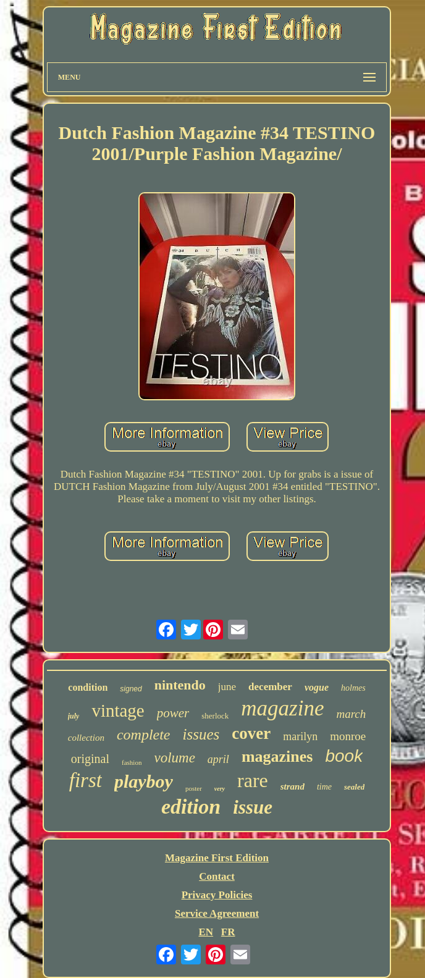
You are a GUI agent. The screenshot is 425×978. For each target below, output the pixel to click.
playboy (143, 781)
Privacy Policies (217, 895)
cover (251, 733)
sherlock (215, 715)
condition (87, 687)
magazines (277, 756)
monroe (348, 736)
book (344, 755)
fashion (131, 762)
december (270, 687)
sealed (354, 786)
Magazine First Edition (217, 858)
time (324, 786)
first (85, 780)
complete (143, 735)
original (90, 758)
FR (228, 932)
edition (191, 806)
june (227, 687)
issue (252, 807)
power (173, 713)
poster (193, 788)
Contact (217, 876)
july (74, 716)
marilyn (300, 736)
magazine (282, 708)
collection (86, 738)
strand (292, 786)
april (218, 759)
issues (201, 734)
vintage (117, 710)
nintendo (180, 685)
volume (174, 757)
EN (205, 932)
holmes (353, 688)
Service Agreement (217, 913)
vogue (317, 687)
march (351, 713)
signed (130, 689)
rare (252, 780)
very (219, 788)
